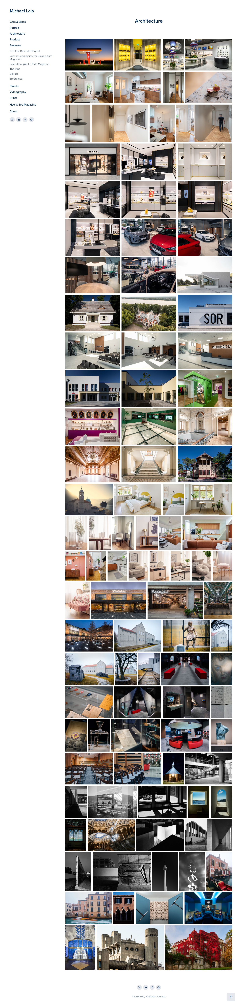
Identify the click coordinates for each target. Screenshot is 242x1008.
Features (15, 45)
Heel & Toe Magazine (23, 105)
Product (15, 39)
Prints (13, 98)
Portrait (14, 28)
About (13, 111)
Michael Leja (22, 11)
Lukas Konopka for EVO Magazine (29, 64)
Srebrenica (16, 78)
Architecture (17, 34)
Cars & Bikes (18, 22)
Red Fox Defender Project (25, 51)
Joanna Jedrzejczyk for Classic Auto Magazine (31, 57)
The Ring (15, 69)
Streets (14, 86)
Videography (18, 92)
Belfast (14, 74)
